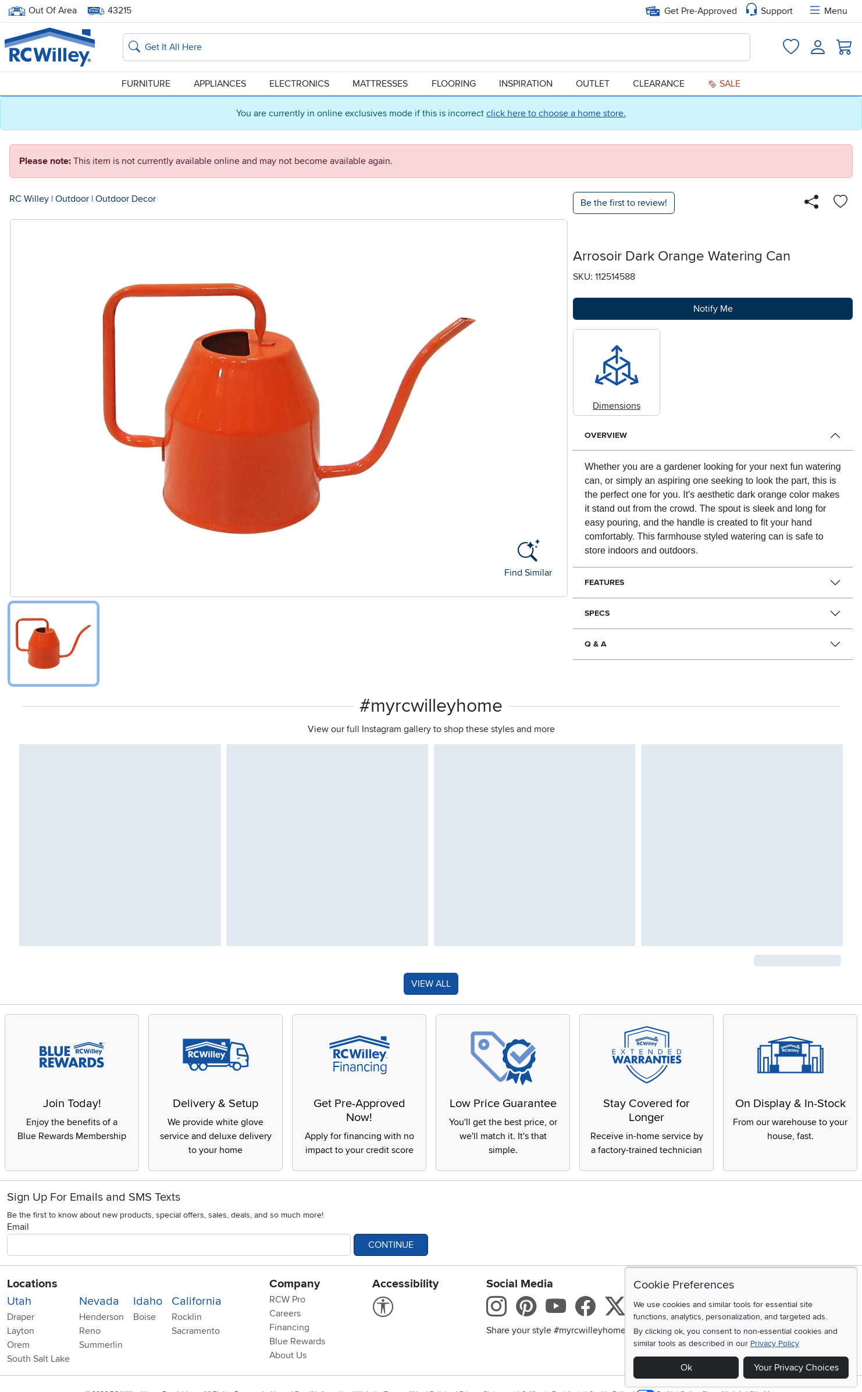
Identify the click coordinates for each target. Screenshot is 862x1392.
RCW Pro (287, 1299)
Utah (19, 1301)
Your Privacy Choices (796, 1367)
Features (604, 582)
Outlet (593, 84)
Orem (18, 1345)
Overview (606, 435)
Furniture (146, 84)
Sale (724, 84)
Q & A (596, 644)
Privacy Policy (774, 1343)
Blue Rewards (297, 1341)
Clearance (659, 84)
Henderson (101, 1317)
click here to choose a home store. (556, 113)
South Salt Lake (38, 1359)
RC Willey (29, 199)
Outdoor (72, 199)
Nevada (99, 1301)
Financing (289, 1327)
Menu (827, 11)
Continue (391, 1245)
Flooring (454, 84)
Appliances (220, 84)
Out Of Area (42, 10)
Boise (144, 1317)
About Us (288, 1355)
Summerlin (101, 1345)
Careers (285, 1313)
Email (18, 1227)
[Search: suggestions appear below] (436, 47)
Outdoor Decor (125, 199)
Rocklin (187, 1317)
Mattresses (380, 84)
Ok (686, 1367)
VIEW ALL (431, 984)
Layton (20, 1331)
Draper (20, 1317)
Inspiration (526, 84)
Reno (90, 1331)
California (197, 1301)
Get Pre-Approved (691, 11)
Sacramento (196, 1331)
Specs (597, 613)
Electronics (299, 84)
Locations (32, 1284)
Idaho (147, 1301)
